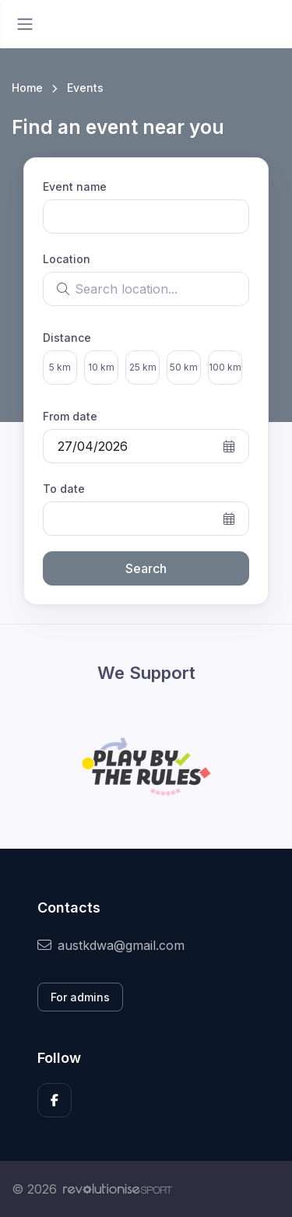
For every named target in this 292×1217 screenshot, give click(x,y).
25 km (143, 367)
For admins (80, 997)
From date (70, 416)
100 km (225, 367)
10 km (101, 367)
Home (27, 87)
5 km (60, 367)
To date (64, 488)
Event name (75, 186)
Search (146, 568)
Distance (67, 337)
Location (66, 259)
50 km (184, 367)
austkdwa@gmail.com (111, 945)
